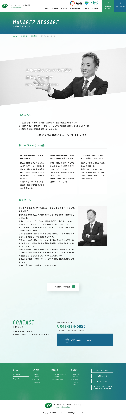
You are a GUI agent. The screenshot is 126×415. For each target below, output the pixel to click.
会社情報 (95, 8)
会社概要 (75, 379)
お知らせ (86, 8)
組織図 (74, 385)
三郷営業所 (56, 377)
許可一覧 (16, 379)
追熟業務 (36, 377)
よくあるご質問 (102, 381)
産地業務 (36, 379)
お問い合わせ (102, 376)
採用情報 (75, 382)
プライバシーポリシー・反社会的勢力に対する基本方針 (102, 387)
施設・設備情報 (75, 8)
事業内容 (64, 8)
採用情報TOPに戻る (62, 287)
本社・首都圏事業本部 (59, 374)
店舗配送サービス (39, 382)
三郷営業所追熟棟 (58, 379)
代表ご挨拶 (76, 374)
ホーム (47, 8)
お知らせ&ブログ (102, 371)
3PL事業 (36, 374)
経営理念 (75, 377)
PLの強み (55, 8)
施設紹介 (54, 370)
